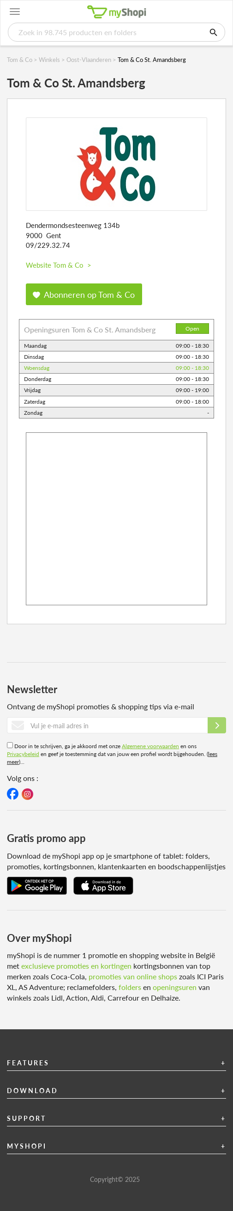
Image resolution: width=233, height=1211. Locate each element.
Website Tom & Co (58, 265)
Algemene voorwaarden (150, 746)
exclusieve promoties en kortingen (76, 965)
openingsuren (175, 987)
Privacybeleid (23, 754)
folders (130, 987)
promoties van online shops (133, 976)
